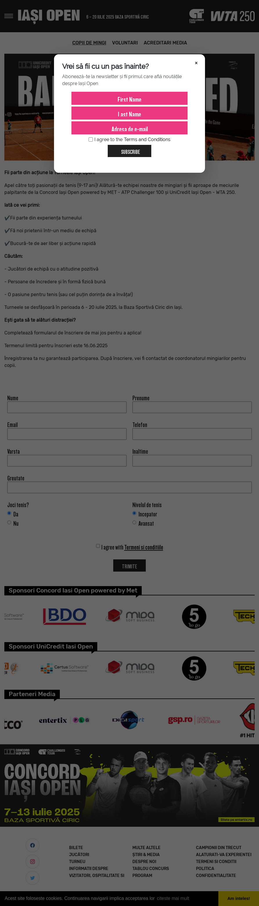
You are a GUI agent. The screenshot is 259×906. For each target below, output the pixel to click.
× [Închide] (196, 62)
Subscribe (128, 150)
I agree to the (129, 139)
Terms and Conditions (147, 139)
